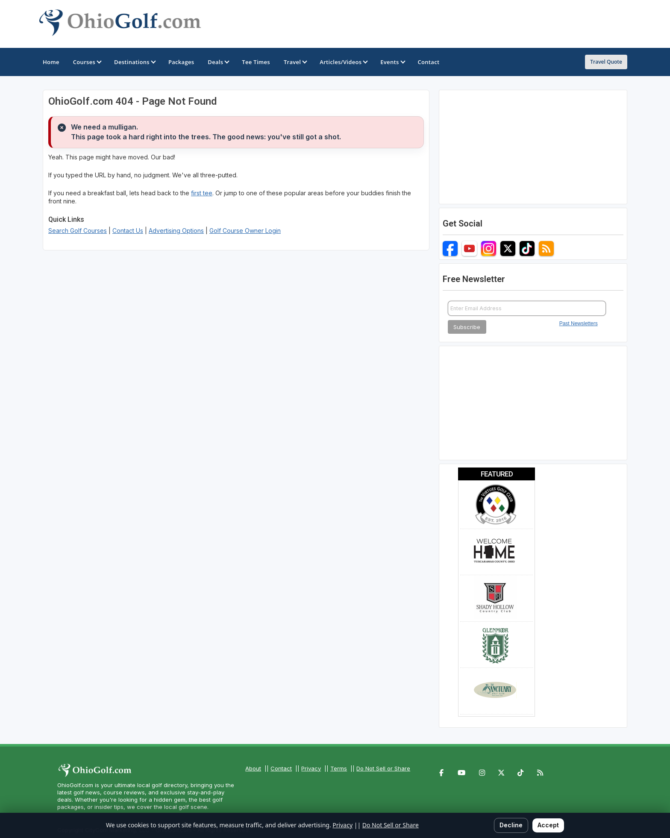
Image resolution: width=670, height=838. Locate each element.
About (253, 768)
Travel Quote (606, 61)
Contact (281, 768)
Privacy (311, 768)
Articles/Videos (343, 62)
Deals (218, 62)
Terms (338, 768)
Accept (548, 825)
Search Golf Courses (77, 230)
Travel (295, 62)
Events (392, 62)
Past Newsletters (578, 323)
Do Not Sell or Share (383, 768)
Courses (86, 62)
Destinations (134, 62)
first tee (201, 193)
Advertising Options (176, 230)
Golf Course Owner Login (245, 230)
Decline (511, 825)
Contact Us (127, 230)
